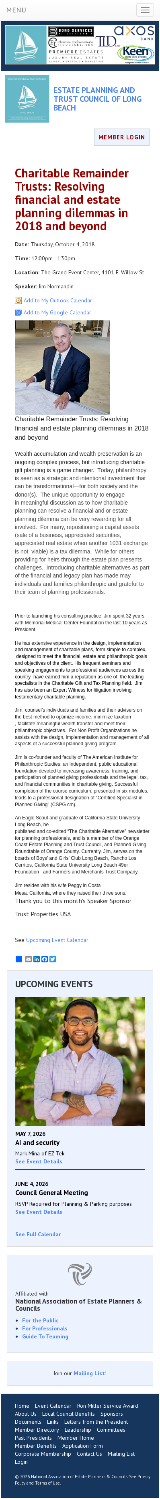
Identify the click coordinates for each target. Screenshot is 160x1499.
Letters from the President (96, 1421)
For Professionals (45, 1328)
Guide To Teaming (45, 1336)
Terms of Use (47, 1483)
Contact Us (89, 1453)
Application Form (82, 1445)
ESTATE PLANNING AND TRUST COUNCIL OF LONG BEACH (97, 99)
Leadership (78, 1429)
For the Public (40, 1320)
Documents (28, 1421)
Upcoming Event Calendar (57, 940)
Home (22, 1405)
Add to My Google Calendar (57, 312)
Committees (111, 1429)
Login (21, 1461)
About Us (26, 1413)
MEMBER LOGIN (121, 137)
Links (53, 1421)
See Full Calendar (38, 1234)
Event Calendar (53, 1405)
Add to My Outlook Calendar (58, 300)
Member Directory (37, 1429)
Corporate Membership (43, 1453)
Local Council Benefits (68, 1413)
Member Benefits (36, 1445)
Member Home (75, 1437)
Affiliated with (80, 1301)
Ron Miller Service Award (107, 1405)
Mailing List (89, 1373)
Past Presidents (33, 1437)
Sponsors (112, 1413)
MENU (16, 9)
